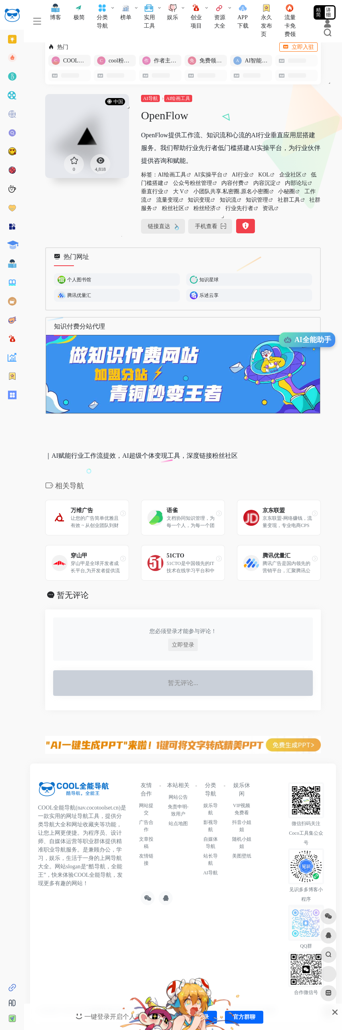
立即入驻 (298, 47)
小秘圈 (286, 191)
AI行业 (240, 175)
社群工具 (289, 200)
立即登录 (183, 645)
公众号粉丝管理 (192, 183)
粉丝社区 (173, 208)
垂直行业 (152, 191)
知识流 (228, 200)
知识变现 (199, 200)
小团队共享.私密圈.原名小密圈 (231, 191)
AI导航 (150, 98)
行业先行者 (239, 208)
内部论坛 (296, 183)
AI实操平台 (208, 175)
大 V (178, 191)
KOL (264, 175)
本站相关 (178, 785)
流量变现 (167, 200)
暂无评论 (73, 595)
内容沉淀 (264, 183)
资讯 (268, 208)
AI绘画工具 (178, 98)
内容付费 (232, 183)
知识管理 (257, 200)
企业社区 (290, 175)
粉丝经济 (204, 208)
